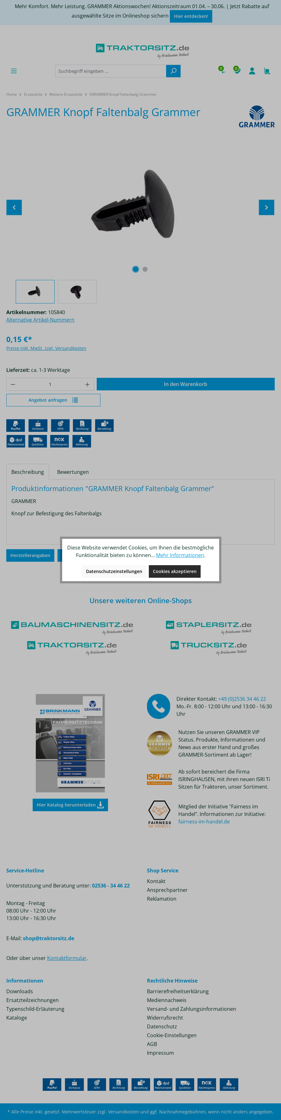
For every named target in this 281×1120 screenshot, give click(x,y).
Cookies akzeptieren (175, 571)
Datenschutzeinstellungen (114, 571)
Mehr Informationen (180, 555)
